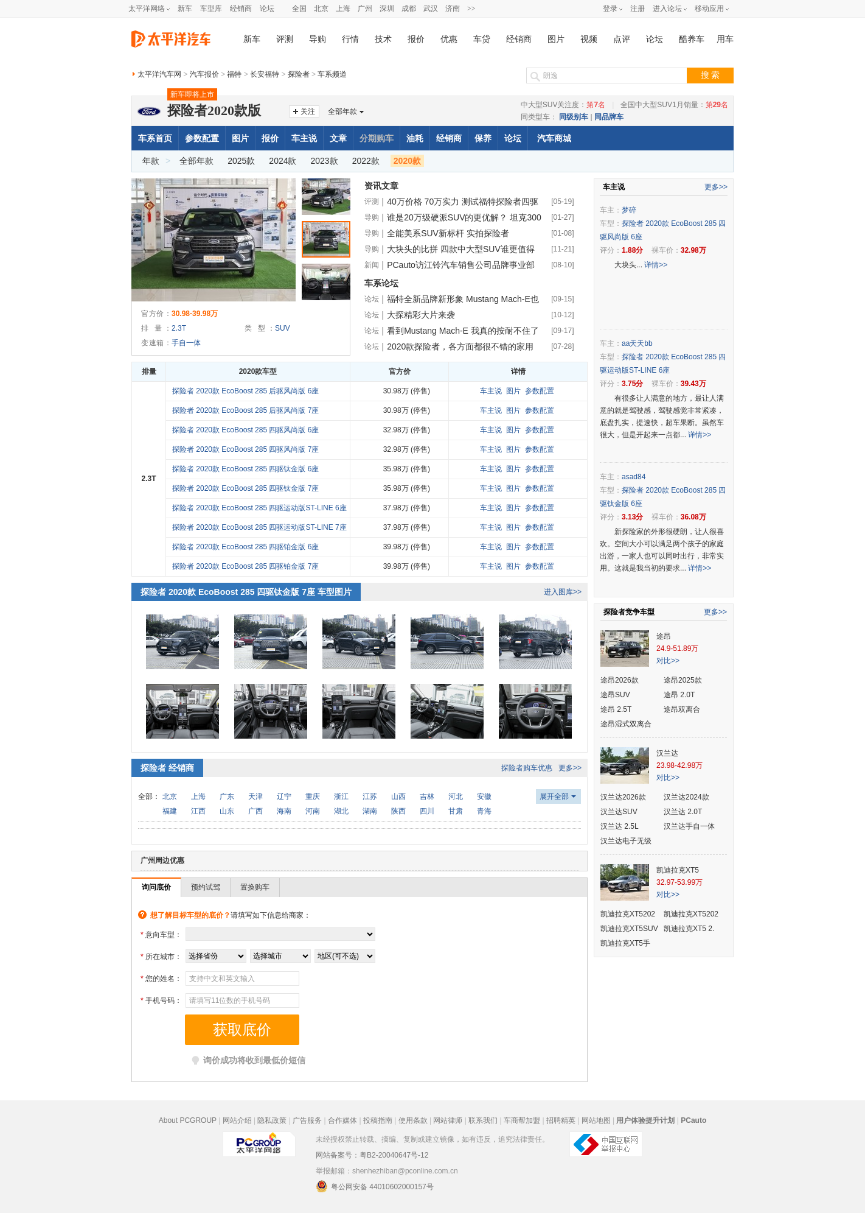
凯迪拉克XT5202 (627, 914)
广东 (227, 796)
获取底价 (242, 1030)
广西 (255, 811)
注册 (637, 8)
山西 (398, 796)
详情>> (655, 265)
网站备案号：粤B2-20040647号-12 (372, 1155)
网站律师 (447, 1120)
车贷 (481, 39)
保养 (483, 138)
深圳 (387, 8)
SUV (282, 328)
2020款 (407, 161)
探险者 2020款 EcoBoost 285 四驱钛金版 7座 (245, 488)
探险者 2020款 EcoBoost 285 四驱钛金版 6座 (245, 469)
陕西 (398, 811)
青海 (484, 811)
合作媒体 (342, 1120)
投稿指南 (377, 1120)
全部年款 (342, 111)
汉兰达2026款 (623, 797)
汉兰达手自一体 (689, 826)
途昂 (663, 636)
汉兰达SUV (618, 811)
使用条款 (413, 1120)
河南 (312, 811)
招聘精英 (560, 1120)
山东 (227, 811)
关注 (307, 111)
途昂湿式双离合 (625, 724)
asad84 (633, 477)
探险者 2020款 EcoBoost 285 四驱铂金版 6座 (245, 547)
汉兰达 (667, 753)
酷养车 (691, 39)
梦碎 (629, 210)
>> (471, 8)
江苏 (370, 796)
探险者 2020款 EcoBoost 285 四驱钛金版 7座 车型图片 (246, 592)
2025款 (241, 161)
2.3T (179, 328)
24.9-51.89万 (677, 648)
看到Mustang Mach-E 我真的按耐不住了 (463, 331)
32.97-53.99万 (679, 882)
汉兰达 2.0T (683, 811)
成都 (408, 8)
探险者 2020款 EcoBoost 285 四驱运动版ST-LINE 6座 (259, 508)
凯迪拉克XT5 (677, 870)
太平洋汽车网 (159, 74)
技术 (383, 39)
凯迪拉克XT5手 (625, 943)
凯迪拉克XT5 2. (689, 928)
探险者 (299, 74)
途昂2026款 (619, 680)
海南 (284, 811)
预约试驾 (205, 887)
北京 (321, 8)
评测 (284, 39)
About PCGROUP (188, 1120)
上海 (343, 8)
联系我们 (483, 1120)
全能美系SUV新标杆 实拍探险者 (448, 233)
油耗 (414, 138)
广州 (365, 8)
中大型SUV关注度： (563, 104)
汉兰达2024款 (686, 797)
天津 (255, 796)
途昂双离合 (682, 709)
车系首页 (155, 138)
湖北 (341, 811)
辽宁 (284, 796)
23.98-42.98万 (679, 765)
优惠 (448, 39)
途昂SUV (615, 695)
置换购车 (254, 887)
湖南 (370, 811)
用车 (725, 39)
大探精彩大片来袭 (421, 315)
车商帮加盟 (522, 1120)
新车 (185, 8)
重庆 (312, 796)
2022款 (366, 161)
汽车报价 (204, 74)
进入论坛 (667, 8)
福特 (234, 74)
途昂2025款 (683, 680)
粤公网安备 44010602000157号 (375, 1186)
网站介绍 (237, 1120)
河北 (455, 796)
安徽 (484, 796)
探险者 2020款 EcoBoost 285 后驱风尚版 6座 (245, 391)
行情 (350, 39)
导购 (317, 39)
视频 (588, 39)
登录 (610, 8)
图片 (556, 39)
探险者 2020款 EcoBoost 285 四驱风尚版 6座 (245, 430)
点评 (621, 39)
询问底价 (156, 887)
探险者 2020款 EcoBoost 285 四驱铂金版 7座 (245, 566)
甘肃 (455, 811)
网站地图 (596, 1120)
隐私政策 (272, 1120)
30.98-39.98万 (195, 313)
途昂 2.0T (679, 695)
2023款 (324, 161)
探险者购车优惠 (526, 768)
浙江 (341, 796)
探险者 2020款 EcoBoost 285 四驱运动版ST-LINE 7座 (259, 527)
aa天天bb (637, 343)
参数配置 (202, 138)
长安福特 (264, 74)
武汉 (430, 8)
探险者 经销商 (167, 768)
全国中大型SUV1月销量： (674, 104)
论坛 (267, 8)
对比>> (667, 660)
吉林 (427, 796)
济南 (452, 8)
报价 (416, 39)
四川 (427, 811)
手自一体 (186, 343)
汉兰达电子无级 (625, 841)
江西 (198, 811)
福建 (169, 811)
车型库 (211, 8)
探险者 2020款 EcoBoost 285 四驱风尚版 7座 (245, 449)
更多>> (570, 768)
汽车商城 (554, 138)
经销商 (241, 8)
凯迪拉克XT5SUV (629, 928)
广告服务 (307, 1120)
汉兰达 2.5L (619, 826)
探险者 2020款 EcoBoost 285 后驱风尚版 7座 (245, 410)
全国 (299, 8)
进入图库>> (563, 592)
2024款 (282, 161)
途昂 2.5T (615, 709)
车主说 (304, 138)
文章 (338, 138)
